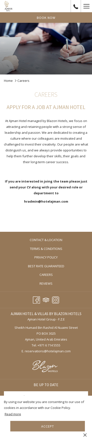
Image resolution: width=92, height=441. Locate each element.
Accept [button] (47, 426)
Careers (46, 274)
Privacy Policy (46, 257)
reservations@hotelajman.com (48, 351)
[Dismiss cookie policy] (85, 434)
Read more (13, 414)
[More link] (86, 6)
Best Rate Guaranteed (46, 266)
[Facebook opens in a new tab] (36, 299)
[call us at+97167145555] (75, 6)
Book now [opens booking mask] (46, 17)
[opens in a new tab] (46, 367)
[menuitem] (46, 240)
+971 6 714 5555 (49, 345)
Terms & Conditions (46, 248)
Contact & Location (46, 240)
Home (8, 80)
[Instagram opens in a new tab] (55, 299)
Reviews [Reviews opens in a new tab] (51, 283)
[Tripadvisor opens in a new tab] (46, 299)
